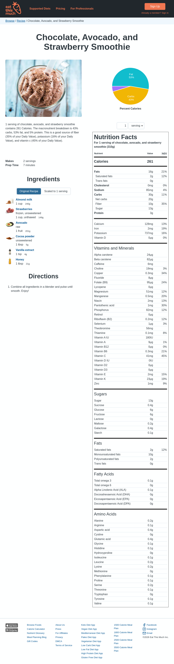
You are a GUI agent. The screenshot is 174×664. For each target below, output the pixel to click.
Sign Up (155, 6)
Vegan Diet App (89, 629)
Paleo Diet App (88, 637)
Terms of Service (63, 645)
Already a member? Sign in (155, 13)
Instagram (150, 629)
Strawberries (24, 209)
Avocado (21, 222)
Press (58, 629)
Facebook (149, 625)
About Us (60, 625)
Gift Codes (32, 641)
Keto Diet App (88, 625)
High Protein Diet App (92, 653)
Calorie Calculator (36, 629)
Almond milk (24, 199)
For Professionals (82, 8)
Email (147, 633)
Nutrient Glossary (35, 633)
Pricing (60, 8)
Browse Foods (34, 625)
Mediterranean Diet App (93, 633)
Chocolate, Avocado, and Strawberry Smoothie (87, 42)
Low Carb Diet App (90, 645)
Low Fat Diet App (89, 649)
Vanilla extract (25, 250)
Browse (9, 20)
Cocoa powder (25, 236)
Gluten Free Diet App (91, 657)
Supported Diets (39, 8)
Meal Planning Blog (36, 637)
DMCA (58, 641)
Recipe (21, 20)
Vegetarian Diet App (91, 641)
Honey (20, 259)
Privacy (59, 637)
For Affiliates (61, 633)
